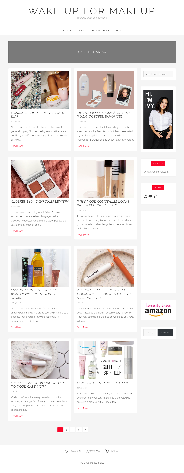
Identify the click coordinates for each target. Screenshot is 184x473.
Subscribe (165, 333)
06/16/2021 (82, 210)
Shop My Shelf (100, 31)
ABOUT (83, 31)
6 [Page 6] (79, 430)
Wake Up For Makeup (92, 11)
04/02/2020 (82, 303)
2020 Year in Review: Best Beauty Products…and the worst (35, 294)
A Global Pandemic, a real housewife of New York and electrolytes (104, 294)
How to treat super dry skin (103, 383)
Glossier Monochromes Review (40, 201)
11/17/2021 (15, 122)
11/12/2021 (81, 122)
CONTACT (68, 31)
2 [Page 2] (66, 430)
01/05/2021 (16, 303)
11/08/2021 (15, 207)
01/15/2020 (82, 388)
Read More (17, 146)
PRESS (118, 31)
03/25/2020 (16, 392)
